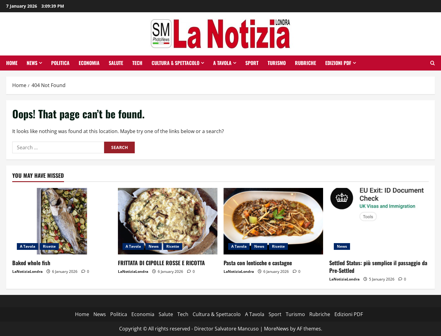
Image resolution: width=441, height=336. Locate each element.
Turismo (277, 63)
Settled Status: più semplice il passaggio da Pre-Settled (378, 266)
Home (11, 63)
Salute (116, 63)
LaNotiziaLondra (27, 271)
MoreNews (276, 328)
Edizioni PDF (338, 63)
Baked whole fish (31, 263)
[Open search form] (432, 63)
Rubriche (305, 63)
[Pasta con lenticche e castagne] (273, 221)
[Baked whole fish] (62, 221)
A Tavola (222, 63)
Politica (60, 63)
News (32, 63)
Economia (89, 63)
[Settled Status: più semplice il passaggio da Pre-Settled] (379, 221)
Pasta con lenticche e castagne (258, 263)
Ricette (49, 246)
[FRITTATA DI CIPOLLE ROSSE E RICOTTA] (167, 221)
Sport (251, 63)
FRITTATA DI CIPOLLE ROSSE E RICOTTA (161, 263)
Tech (137, 63)
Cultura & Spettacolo (175, 63)
